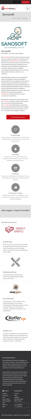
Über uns (4, 404)
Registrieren (26, 2)
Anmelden (16, 2)
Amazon (16, 393)
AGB (3, 397)
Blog (3, 406)
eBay (15, 395)
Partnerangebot (6, 401)
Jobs (3, 403)
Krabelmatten (16, 61)
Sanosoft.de (6, 57)
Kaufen (19, 18)
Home (14, 18)
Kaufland (16, 397)
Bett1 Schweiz (18, 401)
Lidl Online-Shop (18, 399)
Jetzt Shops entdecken (18, 405)
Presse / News (6, 399)
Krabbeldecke (5, 94)
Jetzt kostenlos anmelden (18, 117)
